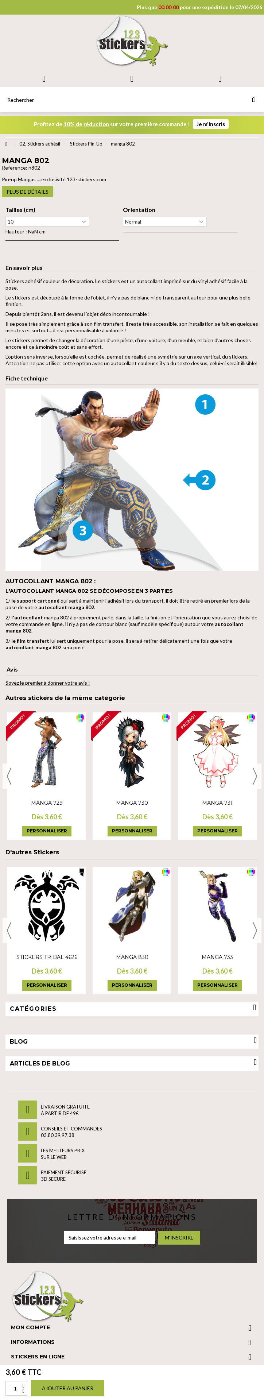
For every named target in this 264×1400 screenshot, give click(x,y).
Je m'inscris (211, 124)
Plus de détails (27, 192)
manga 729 (47, 803)
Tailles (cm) (20, 209)
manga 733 (217, 957)
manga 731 (217, 803)
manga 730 (132, 803)
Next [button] (254, 776)
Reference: (14, 168)
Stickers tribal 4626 (46, 957)
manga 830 (132, 957)
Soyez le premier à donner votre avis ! (47, 683)
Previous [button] (9, 776)
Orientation (139, 209)
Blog (19, 1041)
